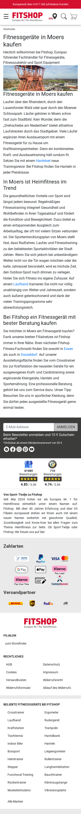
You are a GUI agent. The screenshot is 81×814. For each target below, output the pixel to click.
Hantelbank (52, 736)
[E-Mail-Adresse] (28, 427)
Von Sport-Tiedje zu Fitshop (22, 494)
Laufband (20, 284)
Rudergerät (52, 720)
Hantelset (43, 161)
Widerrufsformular (18, 688)
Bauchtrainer (53, 775)
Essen (68, 349)
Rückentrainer (17, 782)
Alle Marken (15, 801)
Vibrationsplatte (55, 790)
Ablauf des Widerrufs (57, 688)
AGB (9, 664)
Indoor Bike (15, 743)
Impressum (50, 672)
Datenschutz (51, 664)
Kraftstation (16, 728)
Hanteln (49, 743)
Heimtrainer (15, 759)
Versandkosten (16, 680)
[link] (6, 450)
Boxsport (14, 751)
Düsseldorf (29, 355)
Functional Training (20, 775)
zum (16, 643)
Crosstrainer (16, 712)
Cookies (11, 672)
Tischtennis (15, 736)
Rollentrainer (53, 759)
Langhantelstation (56, 767)
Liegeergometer (54, 751)
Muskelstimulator (19, 790)
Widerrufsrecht (53, 680)
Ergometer (51, 712)
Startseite (9, 29)
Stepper (13, 767)
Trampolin (51, 728)
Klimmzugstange (55, 782)
